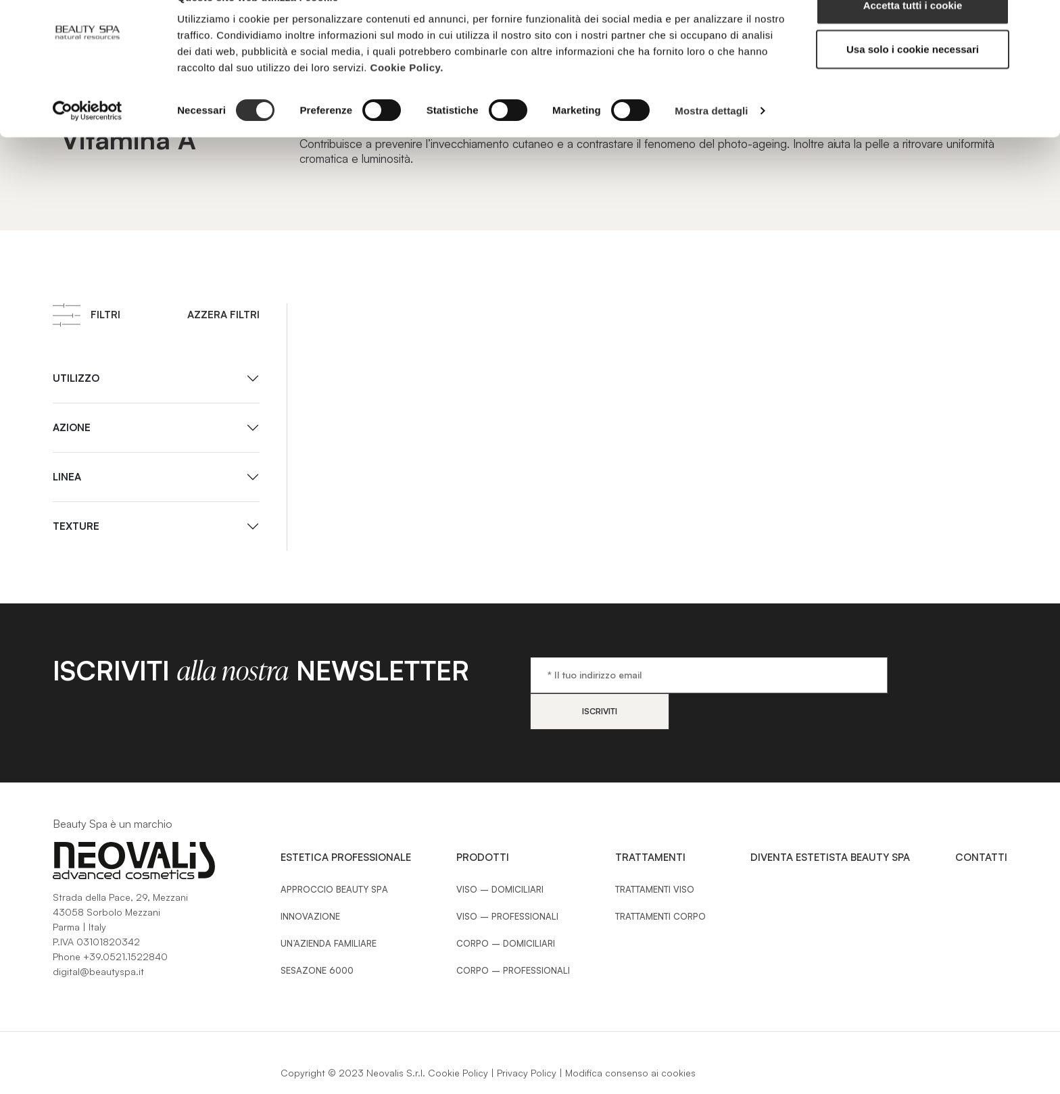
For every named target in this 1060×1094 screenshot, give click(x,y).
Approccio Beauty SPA (334, 852)
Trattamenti (650, 820)
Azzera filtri (223, 314)
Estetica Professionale (346, 820)
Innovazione (310, 879)
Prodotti (482, 820)
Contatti (981, 820)
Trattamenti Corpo (660, 879)
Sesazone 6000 (317, 933)
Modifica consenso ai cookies (630, 1036)
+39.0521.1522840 (125, 920)
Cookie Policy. (406, 97)
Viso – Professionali (507, 879)
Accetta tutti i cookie (913, 35)
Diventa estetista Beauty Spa (830, 820)
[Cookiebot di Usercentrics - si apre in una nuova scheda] (87, 142)
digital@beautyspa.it (98, 935)
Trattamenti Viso (654, 852)
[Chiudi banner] (1039, 21)
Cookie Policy (458, 1036)
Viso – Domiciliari (500, 852)
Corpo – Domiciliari (505, 906)
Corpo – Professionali (513, 933)
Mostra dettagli (711, 141)
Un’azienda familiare (329, 906)
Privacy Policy (526, 1036)
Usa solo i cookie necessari (912, 80)
